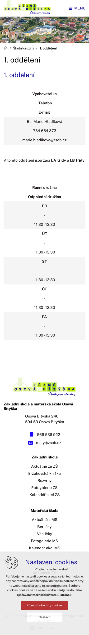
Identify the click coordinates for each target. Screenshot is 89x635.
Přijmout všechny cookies (45, 605)
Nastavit (44, 617)
